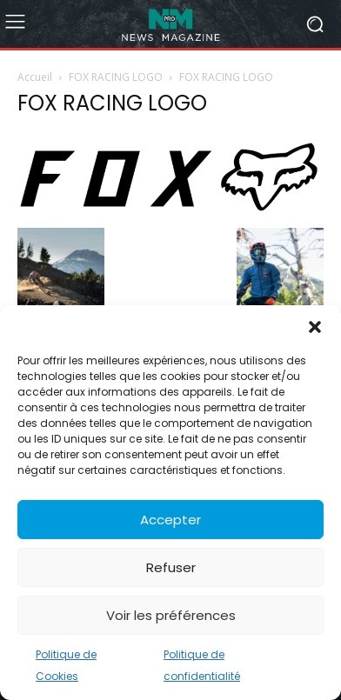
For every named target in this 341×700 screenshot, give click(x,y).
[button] (315, 327)
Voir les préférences (171, 615)
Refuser (171, 567)
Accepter (170, 519)
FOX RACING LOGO (116, 77)
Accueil (34, 77)
